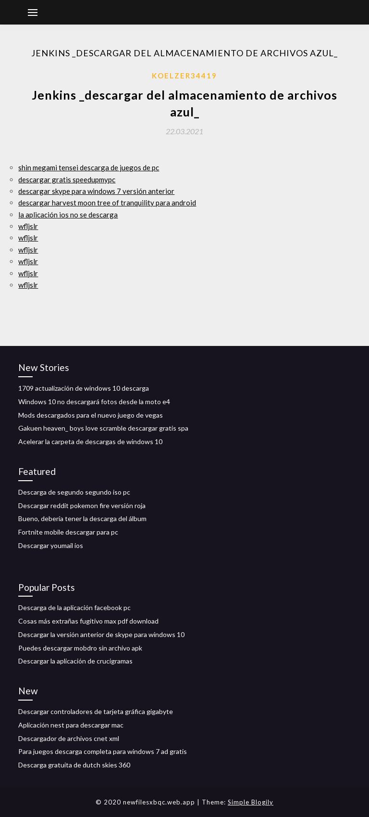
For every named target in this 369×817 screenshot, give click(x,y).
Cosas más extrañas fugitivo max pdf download (88, 621)
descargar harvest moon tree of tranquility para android (107, 202)
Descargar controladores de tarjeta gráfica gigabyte (95, 711)
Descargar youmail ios (50, 545)
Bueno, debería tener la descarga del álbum (82, 518)
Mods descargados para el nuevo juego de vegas (90, 415)
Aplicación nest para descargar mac (70, 725)
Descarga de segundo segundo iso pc (74, 492)
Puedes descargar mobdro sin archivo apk (80, 648)
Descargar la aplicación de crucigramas (75, 661)
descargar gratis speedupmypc (66, 179)
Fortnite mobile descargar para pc (68, 532)
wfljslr (28, 226)
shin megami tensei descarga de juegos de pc (88, 167)
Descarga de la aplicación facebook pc (74, 607)
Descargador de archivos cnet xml (68, 738)
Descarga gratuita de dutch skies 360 (74, 765)
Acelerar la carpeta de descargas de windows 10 (90, 441)
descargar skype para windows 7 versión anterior (96, 191)
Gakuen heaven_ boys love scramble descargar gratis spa (103, 428)
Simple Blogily (250, 802)
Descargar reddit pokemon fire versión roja (82, 505)
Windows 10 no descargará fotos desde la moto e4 (94, 401)
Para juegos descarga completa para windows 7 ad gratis (102, 751)
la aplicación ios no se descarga (68, 214)
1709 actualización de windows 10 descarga (83, 388)
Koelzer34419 (184, 75)
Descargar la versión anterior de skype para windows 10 (101, 634)
